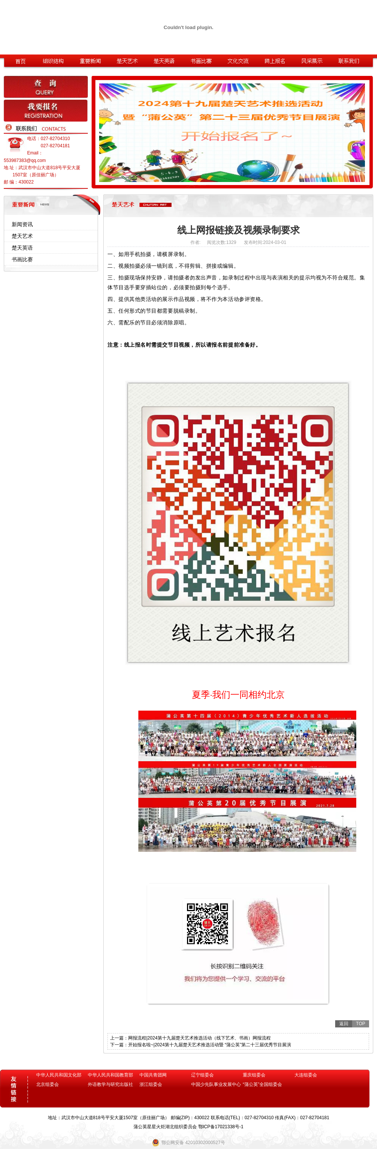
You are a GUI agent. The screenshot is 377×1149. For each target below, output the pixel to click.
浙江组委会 (150, 1084)
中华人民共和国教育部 (110, 1075)
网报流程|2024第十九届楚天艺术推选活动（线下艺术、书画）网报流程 (199, 1038)
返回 (343, 1023)
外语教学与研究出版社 (110, 1084)
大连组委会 (305, 1075)
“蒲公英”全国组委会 (262, 1084)
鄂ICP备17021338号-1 (221, 1126)
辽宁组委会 (202, 1075)
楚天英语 (22, 248)
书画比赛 (22, 259)
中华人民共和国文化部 (58, 1075)
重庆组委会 (254, 1075)
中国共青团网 (153, 1075)
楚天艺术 (22, 236)
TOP (360, 1023)
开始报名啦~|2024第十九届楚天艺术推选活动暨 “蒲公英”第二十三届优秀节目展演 (209, 1044)
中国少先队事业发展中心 (216, 1084)
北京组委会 (47, 1084)
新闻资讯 (22, 224)
